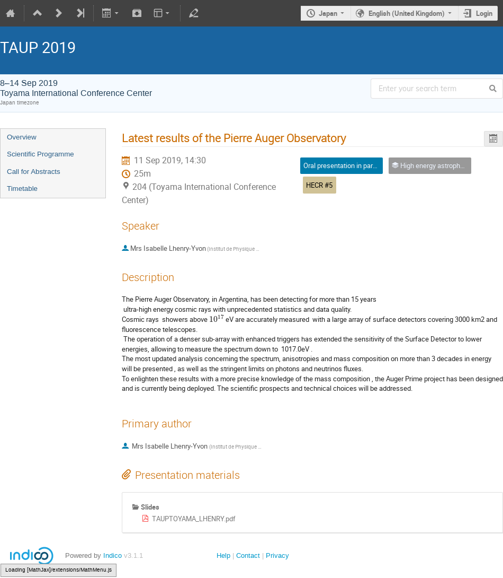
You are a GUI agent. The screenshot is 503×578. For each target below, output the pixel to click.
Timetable (22, 188)
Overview (22, 137)
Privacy (277, 555)
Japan (328, 13)
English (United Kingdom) (407, 13)
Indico (112, 555)
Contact (248, 555)
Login (484, 13)
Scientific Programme (40, 154)
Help (223, 555)
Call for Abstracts (33, 172)
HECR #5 (319, 185)
